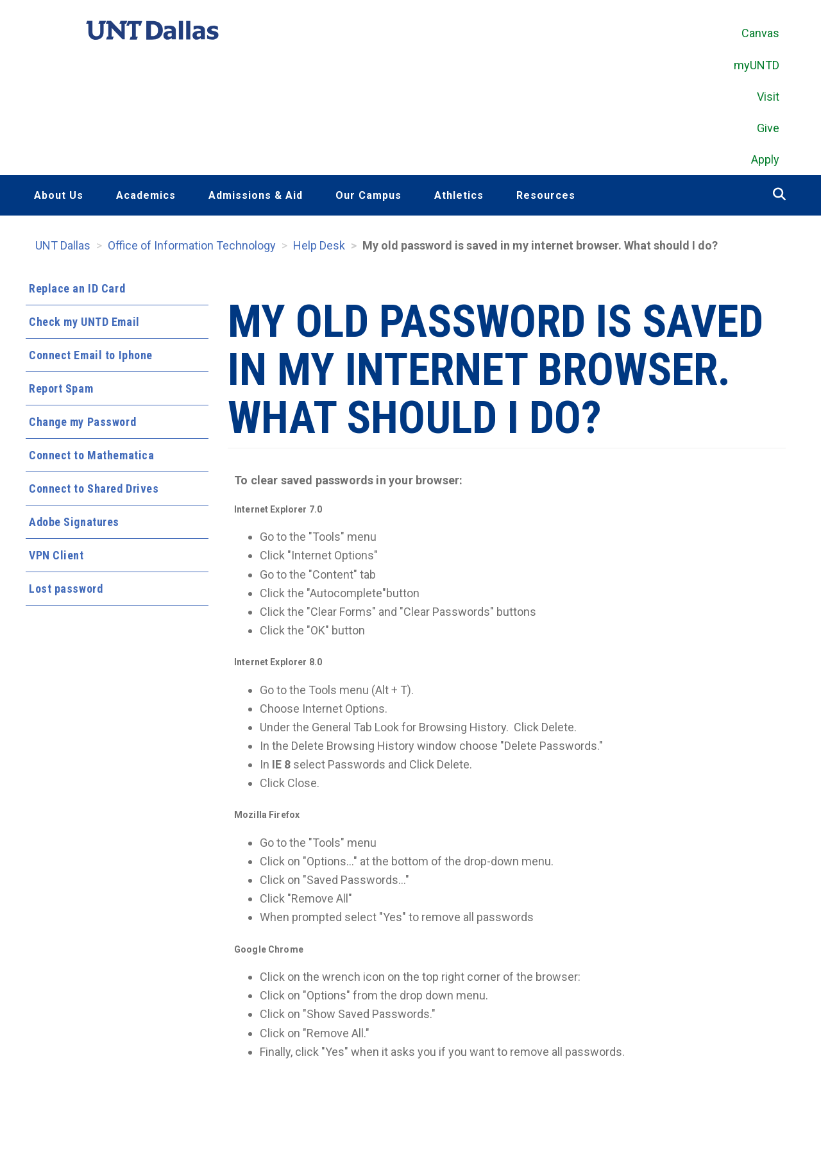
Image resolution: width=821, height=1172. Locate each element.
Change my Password (82, 424)
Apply (765, 162)
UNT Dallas (62, 248)
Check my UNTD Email (84, 324)
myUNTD (756, 67)
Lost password (66, 591)
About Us (58, 198)
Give (768, 130)
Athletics (459, 198)
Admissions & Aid (255, 198)
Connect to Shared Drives (93, 491)
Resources (545, 198)
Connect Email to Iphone (91, 357)
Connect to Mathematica (91, 457)
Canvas (760, 35)
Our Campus (368, 198)
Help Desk (319, 248)
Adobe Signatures (74, 524)
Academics (146, 198)
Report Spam (61, 391)
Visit (768, 98)
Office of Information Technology (192, 248)
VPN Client (56, 558)
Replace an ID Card (77, 291)
